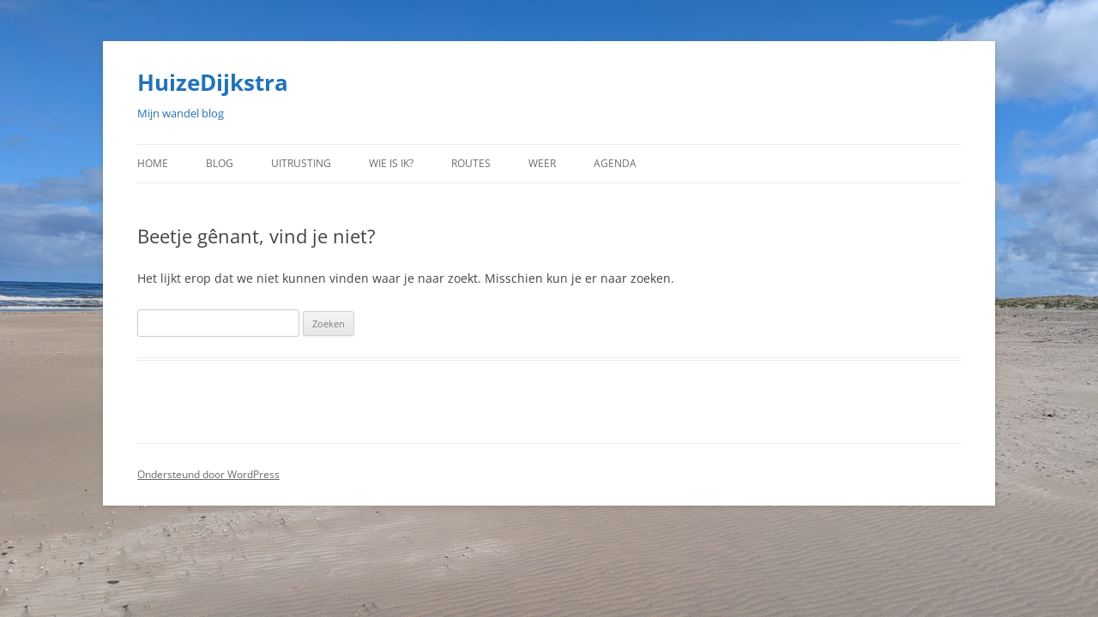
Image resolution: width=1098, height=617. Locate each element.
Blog (219, 163)
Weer (542, 163)
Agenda (615, 163)
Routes (471, 163)
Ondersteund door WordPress (208, 474)
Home (152, 163)
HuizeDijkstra (212, 82)
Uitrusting (301, 163)
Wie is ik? (391, 163)
